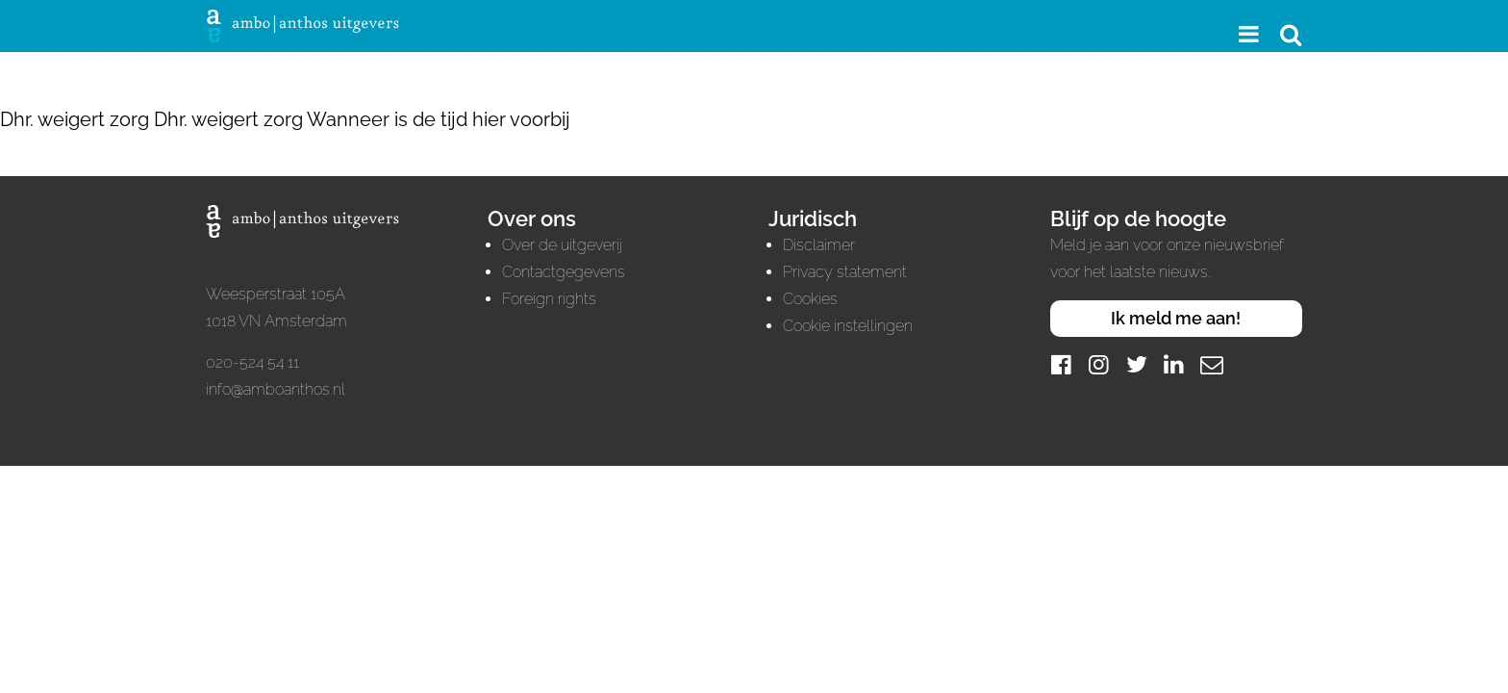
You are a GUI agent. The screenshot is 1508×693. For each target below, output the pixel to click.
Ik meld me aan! (1176, 318)
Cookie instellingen (848, 326)
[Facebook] (1061, 364)
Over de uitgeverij (562, 245)
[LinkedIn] (1174, 364)
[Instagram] (1099, 364)
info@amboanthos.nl (275, 389)
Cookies (810, 299)
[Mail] (1211, 364)
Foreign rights (549, 299)
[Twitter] (1136, 364)
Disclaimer (819, 245)
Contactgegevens (563, 272)
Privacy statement (845, 272)
